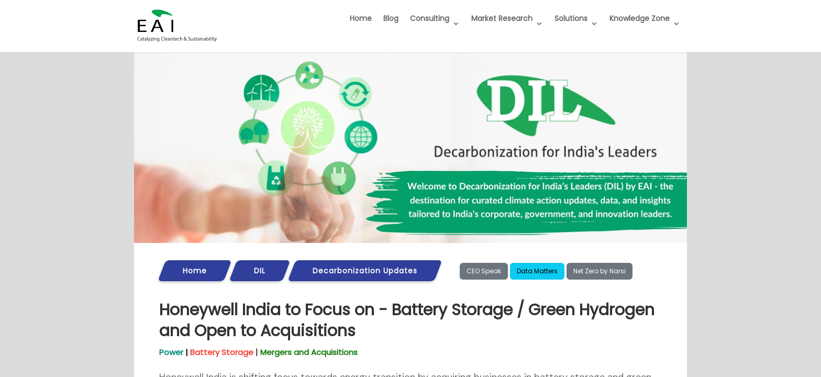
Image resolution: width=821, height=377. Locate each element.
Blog (390, 18)
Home (361, 18)
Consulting (429, 18)
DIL (259, 270)
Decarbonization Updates (365, 270)
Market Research (501, 18)
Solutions (570, 18)
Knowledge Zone (639, 18)
